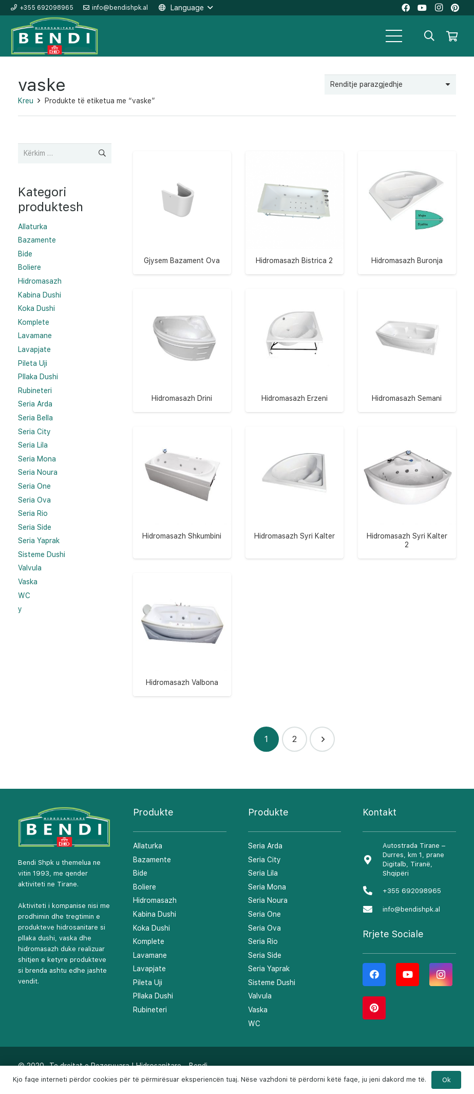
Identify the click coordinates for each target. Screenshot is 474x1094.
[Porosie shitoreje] (390, 85)
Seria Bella (35, 418)
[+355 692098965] (372, 891)
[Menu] (394, 36)
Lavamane (35, 335)
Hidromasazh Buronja (407, 260)
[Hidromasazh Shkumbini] (182, 476)
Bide (25, 254)
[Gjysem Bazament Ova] (182, 200)
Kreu (25, 101)
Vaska (27, 582)
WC (24, 595)
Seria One (34, 486)
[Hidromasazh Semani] (407, 338)
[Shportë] (452, 36)
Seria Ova (34, 500)
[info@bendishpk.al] (372, 909)
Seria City (34, 432)
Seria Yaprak (39, 540)
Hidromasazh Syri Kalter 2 (407, 540)
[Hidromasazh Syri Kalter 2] (407, 476)
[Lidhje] (55, 36)
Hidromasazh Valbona (182, 682)
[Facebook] (374, 974)
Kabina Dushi (39, 295)
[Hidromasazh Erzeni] (294, 338)
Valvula (30, 568)
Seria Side (34, 527)
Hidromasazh (40, 281)
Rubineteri (35, 390)
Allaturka (32, 226)
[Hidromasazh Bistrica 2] (294, 200)
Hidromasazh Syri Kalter (294, 536)
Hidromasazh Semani (407, 398)
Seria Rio (33, 513)
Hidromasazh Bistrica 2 (294, 260)
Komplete (33, 322)
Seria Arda (35, 404)
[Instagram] (440, 974)
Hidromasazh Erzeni (294, 398)
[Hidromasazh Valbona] (182, 622)
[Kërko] (429, 36)
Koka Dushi (36, 308)
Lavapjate (34, 349)
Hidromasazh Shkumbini (181, 536)
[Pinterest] (374, 1007)
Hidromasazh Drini (181, 398)
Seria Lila (33, 445)
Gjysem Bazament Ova (182, 260)
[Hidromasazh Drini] (182, 338)
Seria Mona (37, 459)
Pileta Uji (32, 363)
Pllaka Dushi (38, 377)
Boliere (29, 267)
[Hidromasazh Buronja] (407, 200)
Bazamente (37, 240)
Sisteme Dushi (41, 554)
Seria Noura (38, 472)
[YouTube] (407, 974)
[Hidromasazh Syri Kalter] (294, 476)
